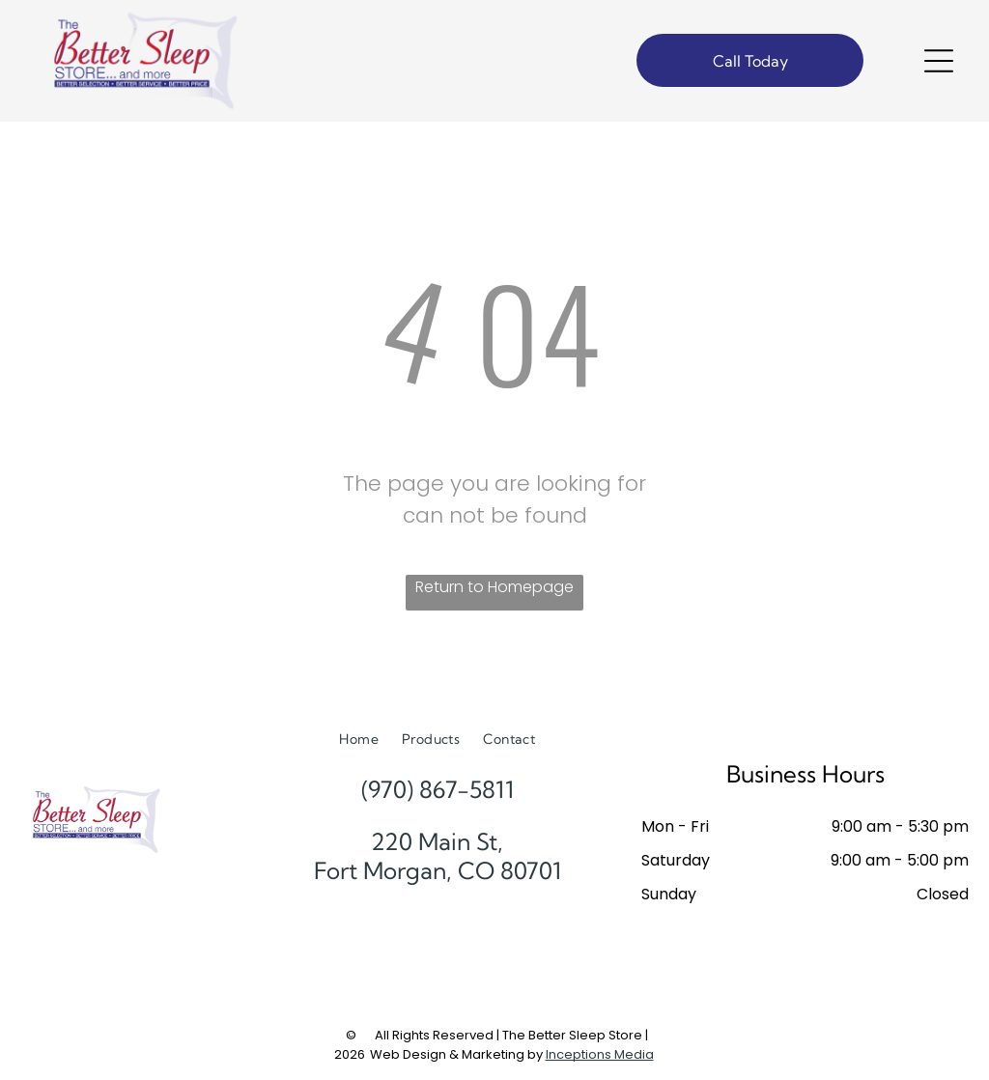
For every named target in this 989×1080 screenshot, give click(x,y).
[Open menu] (938, 60)
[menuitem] (358, 739)
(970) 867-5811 (437, 789)
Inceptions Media (600, 1054)
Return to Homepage (494, 587)
